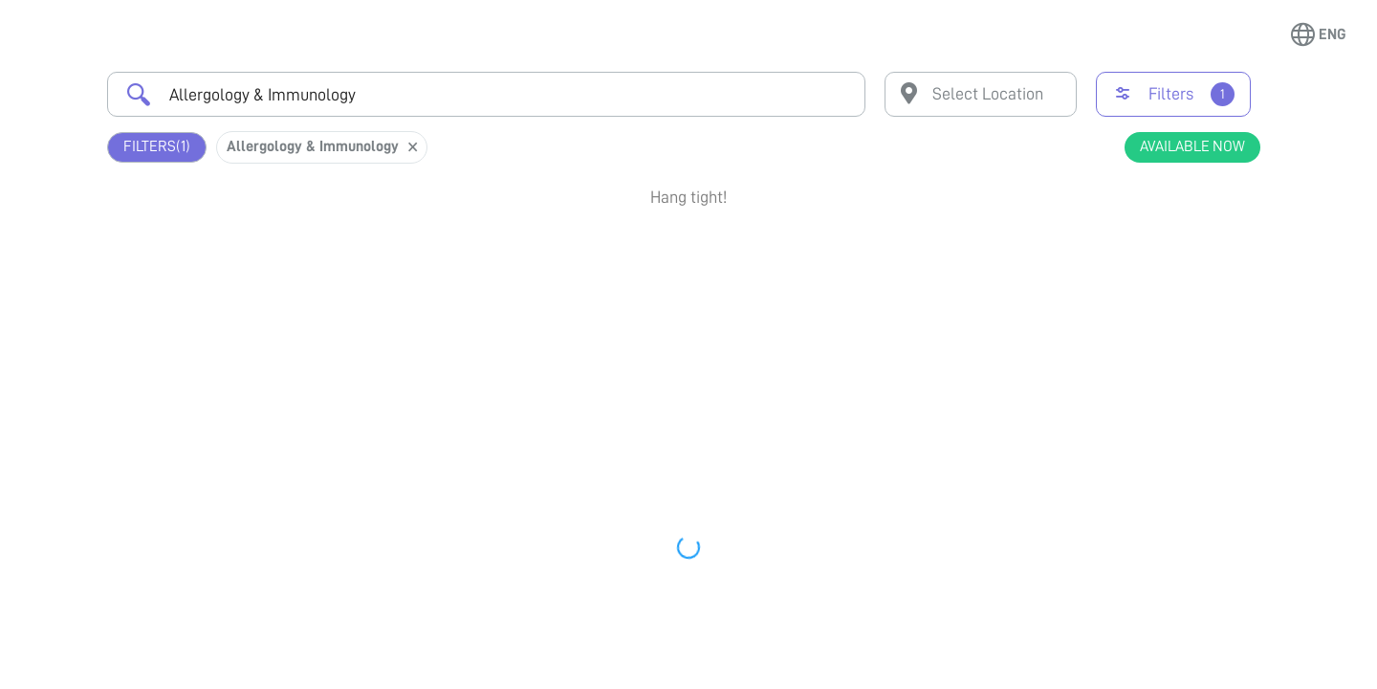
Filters (156, 147)
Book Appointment (1157, 261)
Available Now (1192, 146)
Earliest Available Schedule (716, 252)
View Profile (1157, 331)
